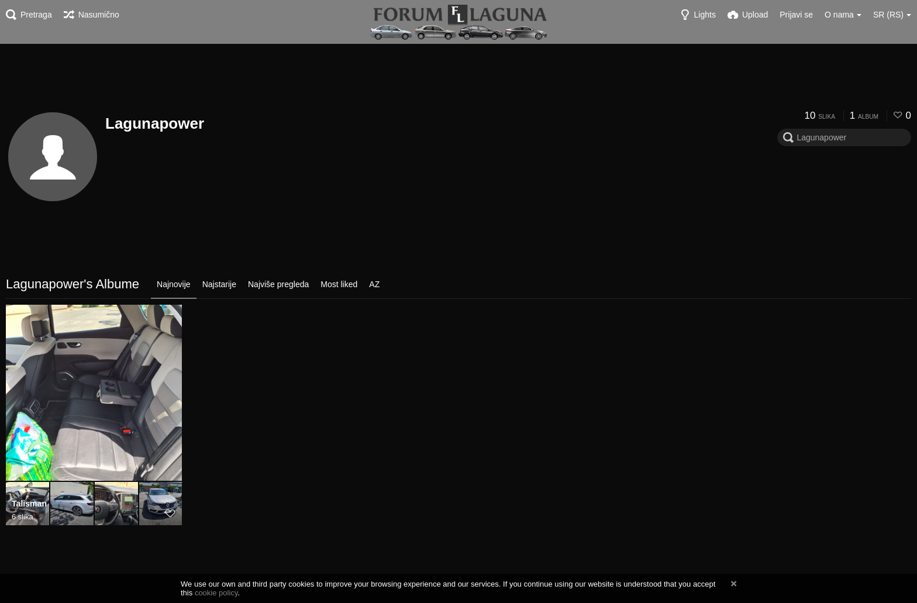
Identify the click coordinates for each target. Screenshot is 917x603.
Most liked (338, 284)
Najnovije (174, 284)
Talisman (29, 504)
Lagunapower (154, 123)
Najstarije (219, 284)
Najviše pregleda (278, 284)
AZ (374, 284)
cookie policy (216, 592)
